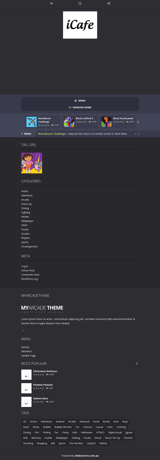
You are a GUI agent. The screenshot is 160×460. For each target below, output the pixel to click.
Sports (24, 242)
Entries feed (27, 270)
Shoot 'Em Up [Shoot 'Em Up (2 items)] (112, 437)
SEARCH (80, 3)
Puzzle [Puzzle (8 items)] (87, 437)
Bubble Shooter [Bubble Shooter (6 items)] (63, 427)
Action (24, 191)
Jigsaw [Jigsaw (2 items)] (128, 432)
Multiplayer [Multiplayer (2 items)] (62, 437)
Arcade (25, 199)
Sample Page (28, 355)
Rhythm (25, 238)
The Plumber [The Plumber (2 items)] (76, 443)
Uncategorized (29, 246)
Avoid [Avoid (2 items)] (96, 421)
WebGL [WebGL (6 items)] (104, 443)
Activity (25, 347)
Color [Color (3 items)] (110, 427)
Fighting (25, 212)
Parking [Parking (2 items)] (76, 437)
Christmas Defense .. (46, 371)
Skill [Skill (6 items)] (53, 443)
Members (26, 351)
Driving (25, 208)
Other (24, 225)
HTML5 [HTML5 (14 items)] (100, 432)
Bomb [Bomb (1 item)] (106, 421)
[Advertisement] (80, 65)
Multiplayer (27, 221)
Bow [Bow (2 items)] (116, 421)
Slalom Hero (40, 398)
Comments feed (30, 274)
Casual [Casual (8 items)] (99, 427)
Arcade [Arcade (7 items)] (72, 421)
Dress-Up (26, 204)
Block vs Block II (84, 118)
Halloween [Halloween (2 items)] (87, 432)
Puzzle (24, 229)
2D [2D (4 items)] (24, 421)
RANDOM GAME (81, 107)
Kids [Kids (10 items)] (25, 437)
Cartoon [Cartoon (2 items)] (87, 427)
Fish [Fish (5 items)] (37, 432)
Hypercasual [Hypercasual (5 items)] (115, 432)
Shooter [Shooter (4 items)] (128, 437)
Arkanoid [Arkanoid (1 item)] (84, 421)
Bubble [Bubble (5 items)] (47, 427)
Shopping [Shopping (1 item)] (42, 443)
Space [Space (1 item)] (62, 443)
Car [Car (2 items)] (77, 427)
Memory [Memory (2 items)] (36, 437)
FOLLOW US (108, 3)
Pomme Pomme (43, 384)
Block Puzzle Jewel (123, 118)
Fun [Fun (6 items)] (56, 432)
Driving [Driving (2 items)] (27, 432)
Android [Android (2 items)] (60, 421)
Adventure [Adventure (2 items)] (46, 421)
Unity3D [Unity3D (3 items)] (91, 443)
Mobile (25, 216)
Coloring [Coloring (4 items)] (121, 427)
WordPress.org (29, 278)
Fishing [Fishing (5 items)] (46, 432)
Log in (24, 266)
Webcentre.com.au (87, 455)
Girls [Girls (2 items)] (74, 432)
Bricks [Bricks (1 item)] (36, 427)
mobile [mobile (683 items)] (48, 437)
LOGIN (51, 3)
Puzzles (25, 233)
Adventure (27, 195)
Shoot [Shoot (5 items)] (98, 437)
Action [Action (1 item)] (33, 421)
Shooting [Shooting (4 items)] (28, 443)
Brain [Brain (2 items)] (26, 427)
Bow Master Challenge (52, 133)
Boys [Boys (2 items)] (125, 421)
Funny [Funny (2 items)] (65, 432)
